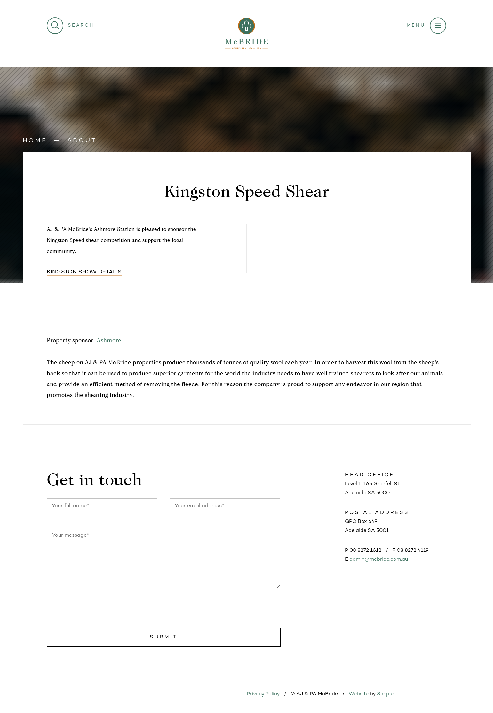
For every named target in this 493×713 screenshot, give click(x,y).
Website (359, 694)
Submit (163, 637)
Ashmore (109, 340)
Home (35, 141)
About (82, 141)
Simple (385, 694)
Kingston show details (84, 272)
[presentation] (95, 609)
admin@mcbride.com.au (378, 559)
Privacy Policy (263, 694)
